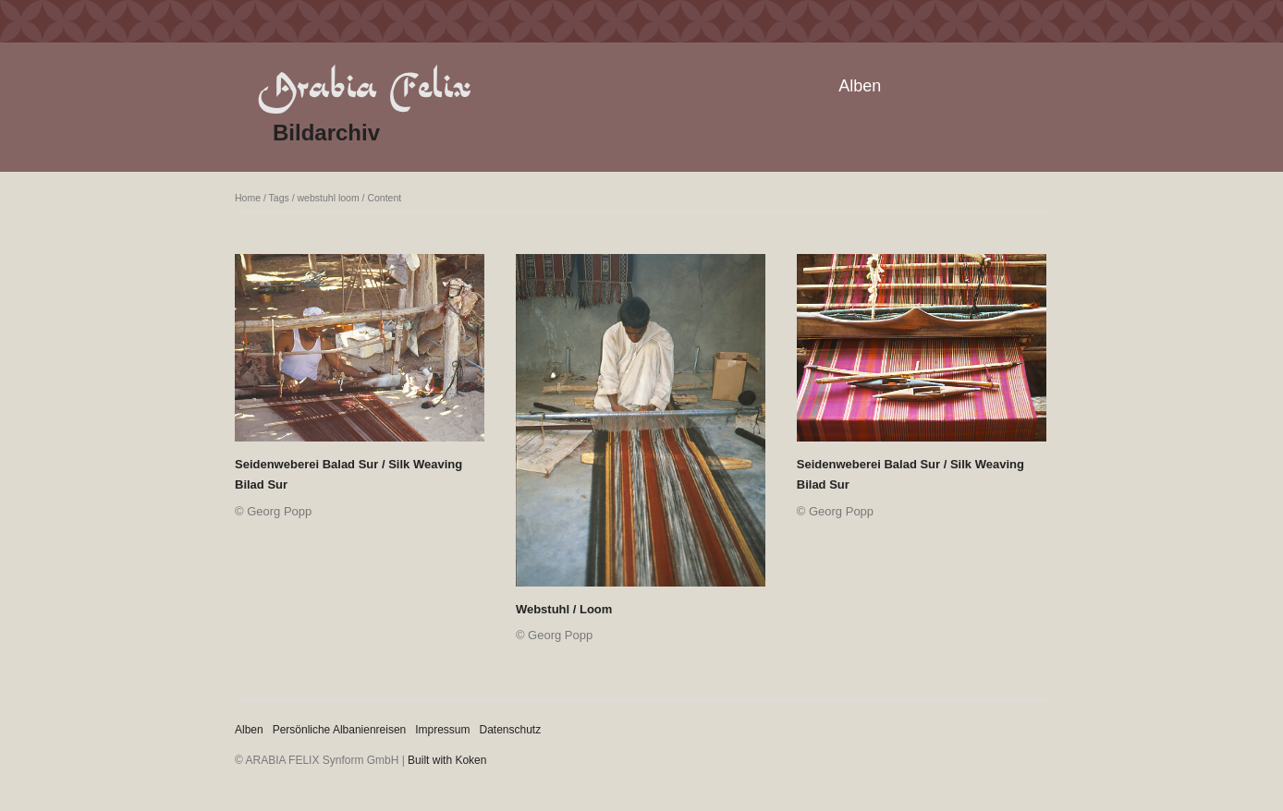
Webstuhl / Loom (564, 609)
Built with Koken (447, 760)
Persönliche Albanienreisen (340, 729)
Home (248, 197)
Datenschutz (511, 729)
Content (384, 197)
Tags (279, 197)
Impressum (442, 729)
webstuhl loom (329, 197)
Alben (859, 86)
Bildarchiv (326, 132)
